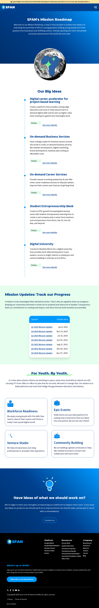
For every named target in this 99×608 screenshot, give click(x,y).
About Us (86, 548)
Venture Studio (49, 551)
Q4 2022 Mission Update (41, 348)
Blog (84, 556)
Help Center (66, 559)
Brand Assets (87, 543)
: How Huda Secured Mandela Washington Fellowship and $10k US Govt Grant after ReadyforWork (50, 2)
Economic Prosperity (68, 548)
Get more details (49, 125)
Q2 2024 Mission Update (41, 335)
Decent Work (66, 543)
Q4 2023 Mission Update (41, 340)
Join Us (85, 553)
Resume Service (49, 548)
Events (46, 553)
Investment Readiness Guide (71, 556)
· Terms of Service (20, 599)
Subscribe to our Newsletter (21, 579)
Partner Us (86, 546)
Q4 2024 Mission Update (41, 331)
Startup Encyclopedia (69, 551)
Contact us (49, 520)
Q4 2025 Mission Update (41, 353)
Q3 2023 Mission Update (41, 344)
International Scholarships (71, 554)
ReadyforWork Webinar (52, 546)
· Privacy (10, 599)
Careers (85, 551)
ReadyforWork (49, 543)
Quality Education (68, 546)
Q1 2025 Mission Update (41, 327)
